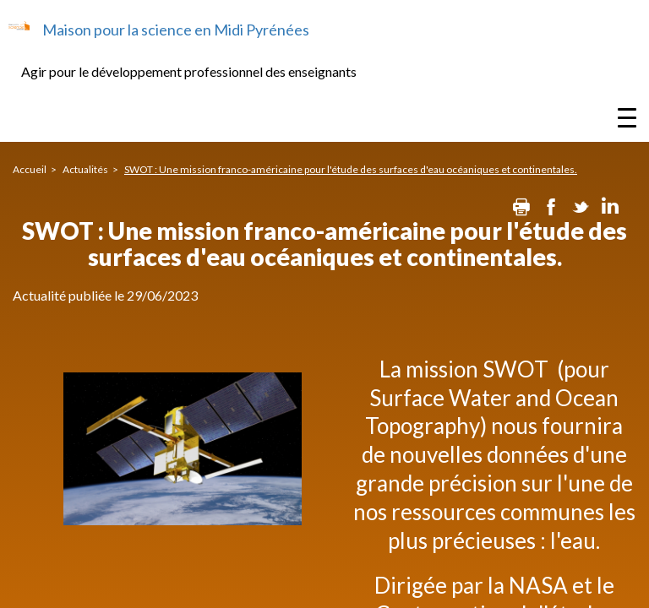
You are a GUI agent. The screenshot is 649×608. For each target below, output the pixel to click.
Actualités (85, 169)
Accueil (29, 169)
